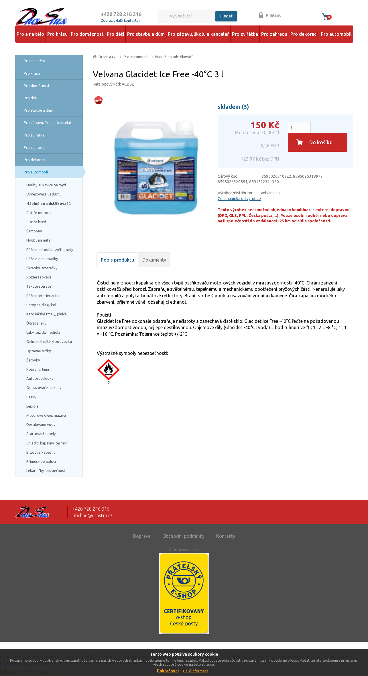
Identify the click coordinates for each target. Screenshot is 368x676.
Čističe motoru (38, 213)
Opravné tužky (38, 351)
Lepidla (32, 406)
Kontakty (225, 536)
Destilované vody (40, 424)
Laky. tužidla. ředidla (43, 332)
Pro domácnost (87, 34)
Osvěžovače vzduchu (44, 194)
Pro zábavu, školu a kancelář (198, 34)
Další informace (195, 671)
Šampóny (34, 231)
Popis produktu (117, 259)
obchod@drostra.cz (92, 515)
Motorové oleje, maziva (46, 415)
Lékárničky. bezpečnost (45, 471)
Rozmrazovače (39, 277)
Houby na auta (38, 240)
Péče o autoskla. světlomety (49, 250)
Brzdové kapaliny (40, 452)
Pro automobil (336, 34)
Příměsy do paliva (41, 461)
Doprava (142, 536)
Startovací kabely (41, 434)
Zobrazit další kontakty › (120, 20)
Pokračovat (168, 671)
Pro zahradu (274, 34)
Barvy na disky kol (41, 305)
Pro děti (115, 34)
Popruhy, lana (37, 369)
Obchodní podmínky (183, 536)
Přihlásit (273, 15)
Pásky (31, 397)
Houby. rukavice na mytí (46, 185)
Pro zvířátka (245, 34)
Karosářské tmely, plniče (46, 314)
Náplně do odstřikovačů (48, 203)
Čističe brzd (36, 222)
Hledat (226, 16)
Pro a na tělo (30, 34)
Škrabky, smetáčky (41, 268)
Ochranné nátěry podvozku (49, 341)
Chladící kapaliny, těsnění (47, 443)
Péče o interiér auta (42, 296)
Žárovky (33, 360)
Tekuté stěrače (38, 286)
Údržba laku (36, 323)
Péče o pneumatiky (42, 259)
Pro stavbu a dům (146, 34)
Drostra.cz (107, 57)
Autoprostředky (39, 378)
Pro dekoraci (304, 34)
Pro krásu (57, 34)
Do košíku (320, 142)
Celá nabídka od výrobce (239, 198)
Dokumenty (154, 259)
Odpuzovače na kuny (43, 388)
